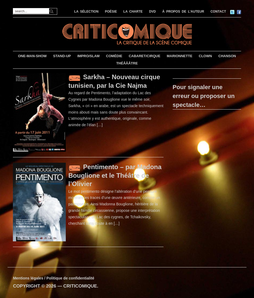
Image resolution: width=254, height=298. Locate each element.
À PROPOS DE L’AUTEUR (183, 11)
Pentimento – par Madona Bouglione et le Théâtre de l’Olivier (115, 175)
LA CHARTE (133, 11)
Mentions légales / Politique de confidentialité (53, 278)
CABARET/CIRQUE (144, 56)
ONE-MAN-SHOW (32, 56)
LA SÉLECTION (86, 11)
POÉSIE (111, 11)
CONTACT (218, 11)
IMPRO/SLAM (88, 56)
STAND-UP (62, 56)
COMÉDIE (114, 56)
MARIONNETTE (179, 56)
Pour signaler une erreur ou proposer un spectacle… (204, 96)
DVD (152, 11)
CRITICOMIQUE (80, 286)
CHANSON (227, 56)
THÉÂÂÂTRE (127, 63)
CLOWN (205, 56)
